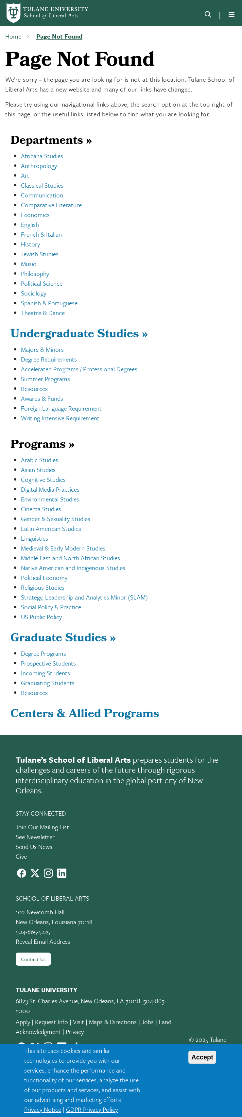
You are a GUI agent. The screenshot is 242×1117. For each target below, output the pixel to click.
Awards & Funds (42, 398)
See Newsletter (35, 836)
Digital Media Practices (50, 489)
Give (21, 856)
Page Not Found (59, 36)
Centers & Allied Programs (84, 715)
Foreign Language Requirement (61, 408)
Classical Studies (42, 185)
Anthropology (39, 165)
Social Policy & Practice (51, 606)
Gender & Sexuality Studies (55, 518)
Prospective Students (48, 663)
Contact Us (33, 959)
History (30, 244)
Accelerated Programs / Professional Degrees (79, 368)
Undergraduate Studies (79, 335)
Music (28, 263)
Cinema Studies (41, 508)
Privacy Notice (42, 1109)
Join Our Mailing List (42, 826)
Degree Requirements (49, 359)
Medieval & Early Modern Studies (63, 548)
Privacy (75, 1031)
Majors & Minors (42, 349)
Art (25, 175)
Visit (78, 1021)
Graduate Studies (63, 639)
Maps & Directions (113, 1021)
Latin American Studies (51, 528)
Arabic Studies (39, 459)
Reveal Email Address (43, 941)
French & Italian (41, 234)
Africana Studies (42, 155)
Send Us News (34, 846)
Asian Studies (38, 469)
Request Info (51, 1021)
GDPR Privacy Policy (92, 1109)
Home (13, 36)
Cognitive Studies (43, 479)
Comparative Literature (51, 204)
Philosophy (35, 273)
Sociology (33, 293)
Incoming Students (45, 673)
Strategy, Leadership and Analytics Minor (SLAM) (84, 597)
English (30, 224)
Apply (23, 1021)
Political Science (41, 283)
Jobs (148, 1021)
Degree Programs (43, 653)
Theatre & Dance (43, 312)
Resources (34, 388)
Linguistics (34, 538)
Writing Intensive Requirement (60, 418)
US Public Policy (41, 616)
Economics (35, 214)
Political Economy (44, 577)
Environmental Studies (50, 499)
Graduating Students (48, 682)
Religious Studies (42, 587)
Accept (202, 1057)
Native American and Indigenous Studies (73, 567)
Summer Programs (45, 378)
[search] (208, 15)
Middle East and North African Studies (70, 557)
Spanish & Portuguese (49, 302)
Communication (42, 195)
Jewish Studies (40, 253)
